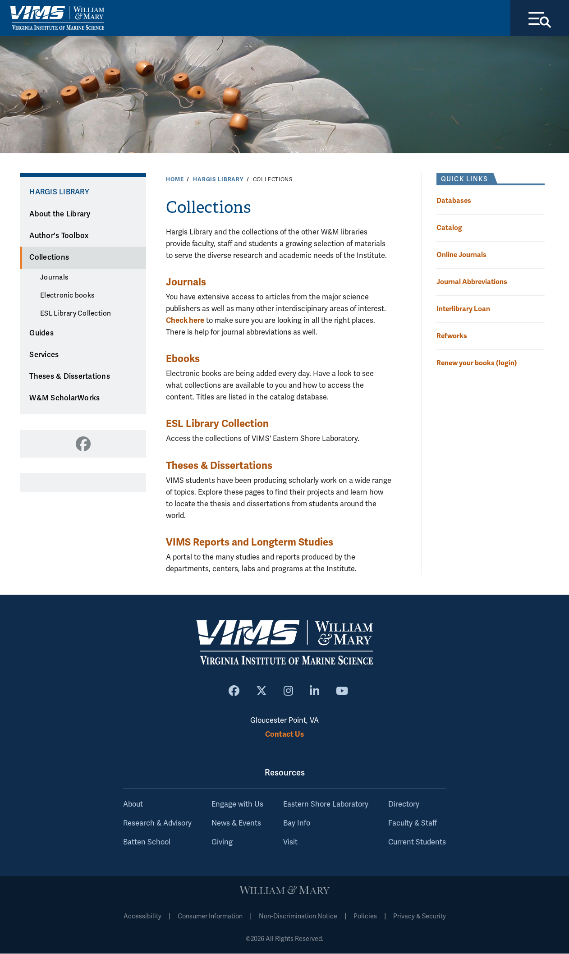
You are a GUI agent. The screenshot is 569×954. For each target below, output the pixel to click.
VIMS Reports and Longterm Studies (249, 542)
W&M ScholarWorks (64, 398)
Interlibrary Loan (463, 308)
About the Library (59, 214)
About (133, 804)
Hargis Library (218, 179)
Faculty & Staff (412, 823)
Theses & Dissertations (69, 376)
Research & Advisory (157, 823)
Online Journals (461, 254)
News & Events (236, 823)
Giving (222, 842)
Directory (403, 804)
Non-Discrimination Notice (298, 917)
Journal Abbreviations (471, 281)
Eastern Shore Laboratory (325, 804)
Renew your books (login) (476, 363)
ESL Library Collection (75, 313)
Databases (453, 200)
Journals (54, 278)
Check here (185, 320)
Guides (41, 333)
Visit (290, 842)
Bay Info (296, 823)
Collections (49, 257)
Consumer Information (210, 917)
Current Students (417, 842)
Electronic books (67, 296)
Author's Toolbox (58, 235)
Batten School (146, 842)
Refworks (451, 335)
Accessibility (142, 917)
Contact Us (284, 734)
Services (44, 354)
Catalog (449, 227)
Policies (365, 917)
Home (175, 179)
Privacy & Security (419, 917)
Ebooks (183, 359)
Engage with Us (237, 804)
